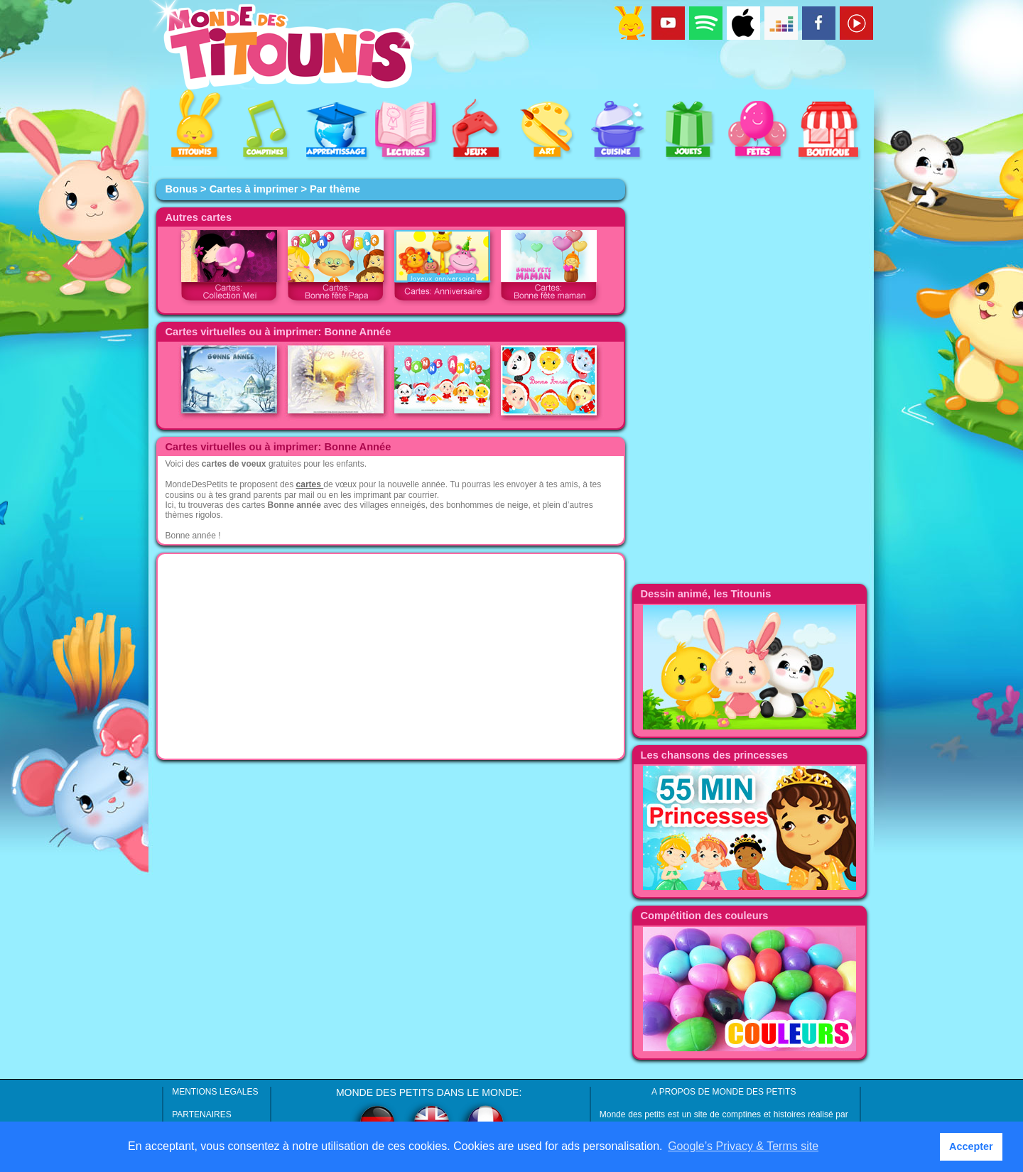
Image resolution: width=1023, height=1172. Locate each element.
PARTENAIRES (202, 1114)
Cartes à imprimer (254, 189)
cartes (310, 484)
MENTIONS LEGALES (215, 1092)
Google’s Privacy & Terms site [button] (743, 1146)
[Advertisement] (391, 656)
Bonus (181, 189)
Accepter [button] (971, 1146)
